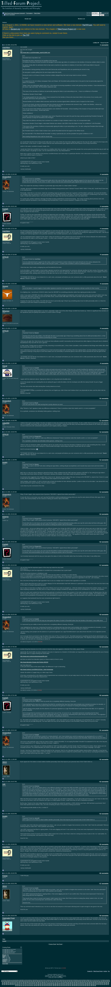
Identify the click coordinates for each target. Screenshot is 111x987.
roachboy (6, 47)
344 (65, 985)
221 (35, 983)
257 (103, 983)
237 (65, 983)
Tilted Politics (37, 13)
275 (29, 984)
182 (69, 982)
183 (70, 982)
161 (29, 982)
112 (45, 981)
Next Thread (59, 944)
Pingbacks (4, 960)
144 (105, 981)
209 (12, 983)
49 (61, 980)
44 (55, 980)
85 (1, 981)
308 (91, 984)
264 (8, 984)
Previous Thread (52, 944)
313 (101, 984)
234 (59, 983)
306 (87, 984)
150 (8, 982)
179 (63, 982)
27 (32, 980)
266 (12, 984)
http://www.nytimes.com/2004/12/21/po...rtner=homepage (36, 669)
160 (27, 982)
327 (33, 985)
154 (16, 982)
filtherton (5, 311)
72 (92, 980)
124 (67, 981)
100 (22, 981)
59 (75, 980)
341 (59, 985)
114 (48, 981)
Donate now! (28, 18)
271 (21, 984)
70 (90, 980)
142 (101, 981)
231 (53, 983)
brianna (5, 517)
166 (38, 982)
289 (55, 984)
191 (86, 982)
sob (3, 784)
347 (70, 985)
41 (51, 980)
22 (25, 980)
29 (34, 980)
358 (91, 985)
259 (106, 983)
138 (94, 981)
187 (78, 982)
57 (72, 980)
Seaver (5, 286)
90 (8, 981)
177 (59, 982)
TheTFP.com (87, 25)
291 (59, 984)
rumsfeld (4, 941)
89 (7, 981)
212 (18, 983)
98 (19, 981)
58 (74, 980)
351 (78, 985)
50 (63, 980)
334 (46, 985)
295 (67, 984)
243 (76, 983)
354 (84, 985)
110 (41, 981)
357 (89, 985)
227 (46, 983)
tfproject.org (15, 29)
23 (26, 980)
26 (30, 980)
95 (15, 981)
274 (27, 984)
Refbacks (4, 961)
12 (11, 980)
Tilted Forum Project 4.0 (66, 29)
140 (98, 981)
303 (82, 984)
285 (48, 984)
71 (91, 980)
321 (21, 985)
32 (38, 980)
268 (16, 984)
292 (61, 984)
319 (18, 985)
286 (50, 984)
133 (84, 981)
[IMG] (3, 957)
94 (13, 981)
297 (70, 984)
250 (89, 983)
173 (52, 982)
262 (4, 984)
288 (53, 984)
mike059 (5, 423)
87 (4, 981)
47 (59, 980)
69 (88, 980)
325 (29, 985)
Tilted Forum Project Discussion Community (14, 13)
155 (18, 982)
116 (52, 981)
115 (50, 981)
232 (55, 983)
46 (57, 980)
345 (67, 985)
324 (27, 985)
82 (106, 980)
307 (89, 984)
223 (38, 983)
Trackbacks (4, 959)
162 (31, 982)
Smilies (4, 956)
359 (93, 985)
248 (86, 983)
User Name (88, 13)
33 (40, 980)
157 (21, 982)
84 (109, 980)
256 (101, 983)
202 (106, 982)
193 (89, 982)
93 (12, 981)
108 (37, 981)
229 (50, 983)
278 (35, 984)
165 (36, 982)
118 (56, 981)
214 (21, 983)
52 (65, 980)
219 (31, 983)
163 (33, 982)
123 (65, 981)
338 (53, 985)
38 (47, 980)
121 (62, 981)
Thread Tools (103, 42)
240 (70, 983)
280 (38, 984)
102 (26, 981)
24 (28, 980)
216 (25, 983)
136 (90, 981)
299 (74, 984)
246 (82, 983)
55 (69, 980)
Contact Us (89, 971)
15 (15, 980)
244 (78, 983)
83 (107, 980)
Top (109, 971)
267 (14, 984)
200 (103, 982)
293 (63, 984)
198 (99, 982)
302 (80, 984)
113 (47, 981)
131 (81, 981)
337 (52, 985)
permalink (105, 45)
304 (84, 984)
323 (25, 985)
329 (36, 985)
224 (40, 983)
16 (17, 980)
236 (63, 983)
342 (61, 985)
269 (18, 984)
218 (29, 983)
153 (14, 982)
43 (53, 980)
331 (40, 985)
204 (2, 983)
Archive (105, 971)
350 (76, 985)
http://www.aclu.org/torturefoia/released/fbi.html (33, 656)
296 (69, 984)
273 (25, 984)
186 (76, 982)
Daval (4, 366)
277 (33, 984)
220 (33, 983)
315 (104, 984)
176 (57, 982)
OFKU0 (5, 257)
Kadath (5, 209)
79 (102, 980)
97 (17, 981)
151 (10, 982)
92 (11, 981)
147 (2, 982)
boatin (4, 462)
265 (10, 984)
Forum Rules (5, 963)
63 (80, 980)
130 (79, 981)
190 (84, 982)
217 (27, 983)
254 (97, 983)
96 (16, 981)
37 (45, 980)
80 (103, 980)
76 (98, 980)
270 (19, 984)
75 (96, 980)
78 (100, 980)
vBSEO (60, 976)
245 (80, 983)
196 (95, 982)
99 (20, 981)
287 (52, 984)
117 (54, 981)
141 (99, 981)
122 (64, 981)
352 (80, 985)
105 (32, 981)
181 (67, 982)
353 (82, 985)
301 (78, 984)
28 (33, 980)
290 (57, 984)
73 (94, 980)
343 (63, 985)
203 (108, 982)
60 (76, 980)
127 (73, 981)
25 (29, 980)
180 (65, 982)
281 (40, 984)
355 (86, 985)
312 (99, 984)
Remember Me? (104, 13)
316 (106, 984)
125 (69, 981)
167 (40, 982)
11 (10, 980)
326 (31, 985)
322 (23, 985)
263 (6, 984)
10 (9, 980)
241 (72, 983)
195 (93, 982)
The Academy (29, 13)
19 (21, 980)
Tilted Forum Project (98, 971)
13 (13, 980)
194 (91, 982)
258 (104, 983)
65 (83, 980)
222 (36, 983)
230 (52, 983)
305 (86, 984)
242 (74, 983)
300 (76, 984)
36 (44, 980)
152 (12, 982)
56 (71, 980)
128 (75, 981)
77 (99, 980)
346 (69, 985)
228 (48, 983)
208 (10, 983)
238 (67, 983)
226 (44, 983)
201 (104, 982)
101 (24, 981)
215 (23, 983)
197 (97, 982)
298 (72, 984)
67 (86, 980)
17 (18, 980)
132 (82, 981)
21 (24, 980)
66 (84, 980)
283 (44, 984)
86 (2, 981)
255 (99, 983)
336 (50, 985)
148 (4, 982)
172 (50, 982)
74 (95, 980)
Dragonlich (6, 177)
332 (42, 985)
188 (80, 982)
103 (28, 981)
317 (108, 984)
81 (105, 980)
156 (19, 982)
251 (91, 983)
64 (82, 980)
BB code (4, 954)
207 (8, 983)
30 (36, 980)
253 (95, 983)
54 (68, 980)
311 (97, 984)
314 (103, 984)
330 (38, 985)
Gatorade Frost (8, 918)
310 (95, 984)
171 (48, 982)
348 (72, 985)
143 (103, 981)
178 (61, 982)
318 (16, 985)
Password (88, 15)
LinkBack (95, 42)
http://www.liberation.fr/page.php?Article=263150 (34, 662)
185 (74, 982)
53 (67, 980)
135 (88, 981)
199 (101, 982)
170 (46, 982)
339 (55, 985)
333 (44, 985)
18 (20, 980)
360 (95, 985)
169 (44, 982)
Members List (81, 18)
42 (52, 980)
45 (56, 980)
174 (53, 982)
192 (87, 982)
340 (57, 985)
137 (92, 981)
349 (74, 985)
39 (48, 980)
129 (77, 981)
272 (23, 984)
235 (61, 983)
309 (93, 984)
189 (82, 982)
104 (30, 981)
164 (35, 982)
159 (25, 982)
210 (14, 983)
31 (37, 980)
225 (42, 983)
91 (9, 981)
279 (36, 984)
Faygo (4, 876)
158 (23, 982)
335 (48, 985)
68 (87, 980)
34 (41, 980)
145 (107, 981)
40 (49, 980)
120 (60, 981)
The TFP (26, 35)
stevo (4, 762)
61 (78, 980)
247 (84, 983)
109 (39, 981)
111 (43, 981)
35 (42, 980)
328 (35, 985)
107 (35, 981)
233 (57, 983)
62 (79, 980)
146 (109, 981)
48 (60, 980)
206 (6, 983)
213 (19, 983)
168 (42, 982)
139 (96, 981)
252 (93, 983)
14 (14, 980)
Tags (3, 939)
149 (6, 982)
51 (64, 980)
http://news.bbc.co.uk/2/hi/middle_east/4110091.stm (35, 52)
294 (65, 984)
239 (69, 983)
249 (87, 983)
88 (5, 981)
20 (22, 980)
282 (42, 984)
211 (16, 983)
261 (2, 984)
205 (4, 983)
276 (31, 984)
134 (86, 981)
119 (58, 981)
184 (72, 982)
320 (19, 985)
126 (71, 981)
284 (46, 984)
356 (87, 985)
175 (55, 982)
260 (108, 983)
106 (33, 981)
